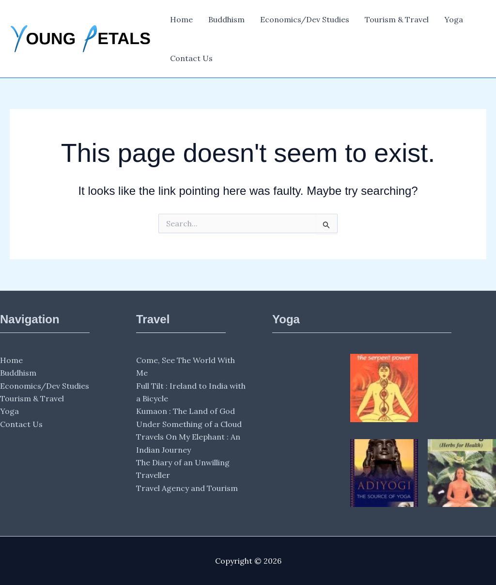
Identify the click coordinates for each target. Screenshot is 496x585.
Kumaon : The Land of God (185, 411)
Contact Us (191, 58)
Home (181, 19)
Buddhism (226, 19)
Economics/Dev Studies (304, 19)
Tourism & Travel (397, 19)
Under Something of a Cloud (189, 424)
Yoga (453, 19)
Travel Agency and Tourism (187, 488)
